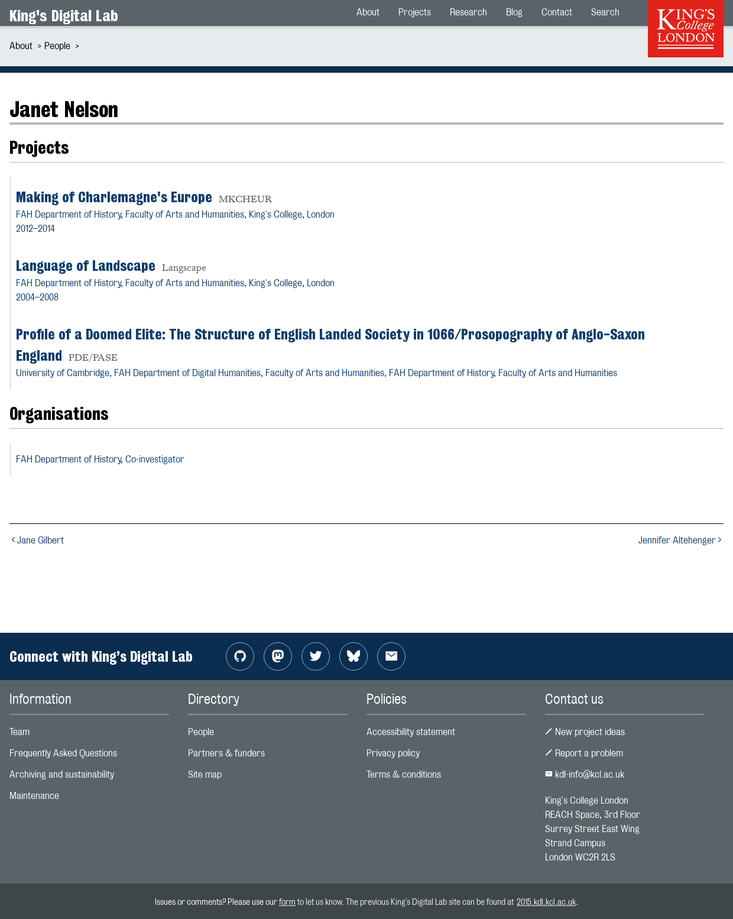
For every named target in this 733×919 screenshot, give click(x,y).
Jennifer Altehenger (681, 540)
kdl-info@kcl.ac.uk (584, 774)
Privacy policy (393, 753)
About (21, 45)
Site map (205, 774)
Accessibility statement (411, 731)
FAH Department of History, (100, 459)
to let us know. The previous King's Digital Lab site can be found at (406, 902)
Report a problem (584, 753)
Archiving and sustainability (61, 774)
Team (19, 731)
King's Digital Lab (63, 16)
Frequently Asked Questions (63, 753)
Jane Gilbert (36, 540)
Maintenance (34, 795)
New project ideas (585, 731)
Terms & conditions (404, 774)
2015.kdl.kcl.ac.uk (546, 902)
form (287, 902)
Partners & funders (226, 753)
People (57, 45)
